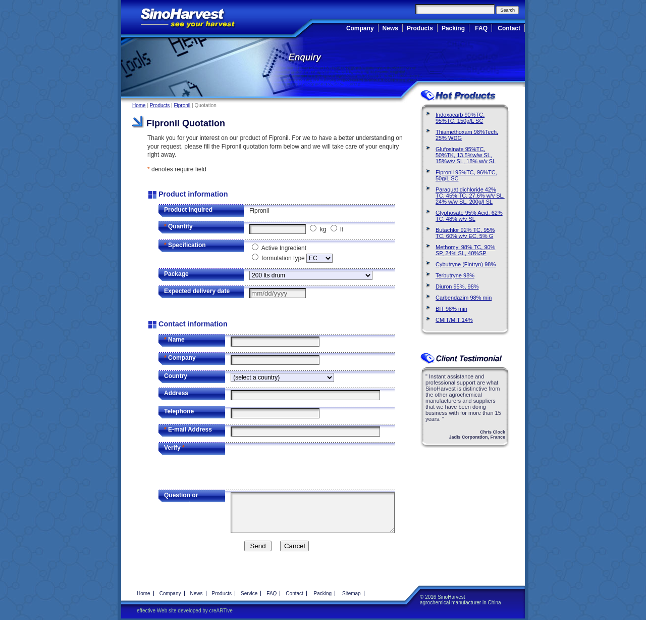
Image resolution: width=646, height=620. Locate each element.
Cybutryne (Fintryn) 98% (466, 264)
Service (249, 593)
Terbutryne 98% (455, 275)
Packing (453, 28)
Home (139, 105)
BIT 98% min (451, 309)
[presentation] (307, 464)
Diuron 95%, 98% (457, 286)
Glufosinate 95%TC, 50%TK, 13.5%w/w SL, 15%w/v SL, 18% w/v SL (466, 155)
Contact (509, 28)
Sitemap (351, 593)
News (390, 28)
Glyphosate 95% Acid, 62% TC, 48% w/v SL (469, 216)
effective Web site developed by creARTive (185, 610)
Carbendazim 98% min (464, 298)
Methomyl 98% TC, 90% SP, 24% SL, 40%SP (465, 250)
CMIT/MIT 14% (454, 320)
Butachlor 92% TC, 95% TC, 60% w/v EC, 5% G (465, 233)
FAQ (481, 28)
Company (360, 28)
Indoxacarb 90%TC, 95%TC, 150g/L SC (460, 118)
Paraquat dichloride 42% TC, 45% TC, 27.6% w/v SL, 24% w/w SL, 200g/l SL (470, 195)
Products (420, 28)
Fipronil (182, 105)
